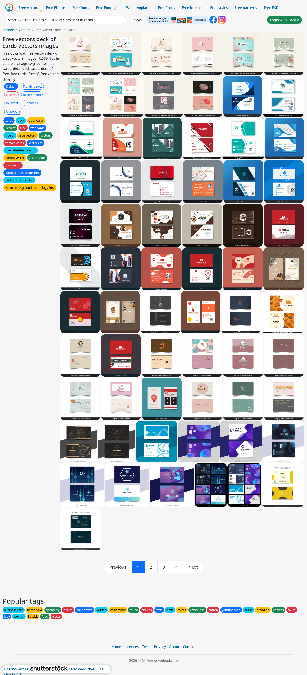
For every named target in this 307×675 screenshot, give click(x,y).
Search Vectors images (26, 19)
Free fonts (80, 7)
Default (11, 86)
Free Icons (166, 7)
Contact (189, 646)
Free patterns (246, 7)
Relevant (12, 103)
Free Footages (107, 7)
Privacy (160, 646)
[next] (193, 567)
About (174, 646)
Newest (11, 95)
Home (9, 29)
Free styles (219, 7)
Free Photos (55, 7)
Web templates (138, 7)
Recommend (32, 95)
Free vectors (29, 7)
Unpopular (13, 111)
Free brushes (192, 7)
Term (146, 646)
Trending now (32, 86)
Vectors (24, 29)
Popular (30, 103)
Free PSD (271, 7)
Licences (132, 646)
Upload (137, 20)
